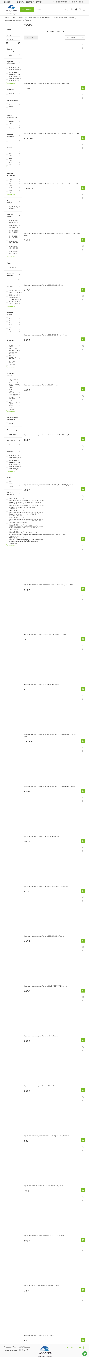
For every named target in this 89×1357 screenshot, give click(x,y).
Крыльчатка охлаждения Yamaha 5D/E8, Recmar (41, 836)
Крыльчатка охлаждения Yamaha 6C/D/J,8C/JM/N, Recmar (45, 986)
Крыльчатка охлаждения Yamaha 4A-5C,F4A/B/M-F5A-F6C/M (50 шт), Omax (51, 133)
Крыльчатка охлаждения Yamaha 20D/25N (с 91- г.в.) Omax (45, 335)
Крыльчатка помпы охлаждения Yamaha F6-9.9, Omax (43, 1186)
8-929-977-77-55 (60, 2)
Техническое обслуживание (64, 18)
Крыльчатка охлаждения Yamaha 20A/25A (39, 1335)
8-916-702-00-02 (76, 2)
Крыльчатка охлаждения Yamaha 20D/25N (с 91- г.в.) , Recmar (46, 1136)
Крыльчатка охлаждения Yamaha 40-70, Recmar (41, 1036)
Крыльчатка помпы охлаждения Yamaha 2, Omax (41, 1286)
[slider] (7, 42)
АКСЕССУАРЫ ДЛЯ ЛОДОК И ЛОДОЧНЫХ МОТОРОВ (31, 18)
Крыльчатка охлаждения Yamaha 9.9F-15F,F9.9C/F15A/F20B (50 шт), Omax (51, 183)
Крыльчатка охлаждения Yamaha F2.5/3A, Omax (41, 684)
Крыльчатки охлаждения (13, 20)
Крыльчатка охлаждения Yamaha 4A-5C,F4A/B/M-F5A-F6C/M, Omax (48, 485)
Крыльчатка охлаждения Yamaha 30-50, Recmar (41, 1086)
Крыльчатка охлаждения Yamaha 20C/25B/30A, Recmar (44, 936)
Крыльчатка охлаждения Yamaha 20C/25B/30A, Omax (43, 285)
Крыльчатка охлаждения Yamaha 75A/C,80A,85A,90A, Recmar (46, 886)
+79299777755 (10, 1347)
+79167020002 (24, 1347)
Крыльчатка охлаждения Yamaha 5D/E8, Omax (40, 385)
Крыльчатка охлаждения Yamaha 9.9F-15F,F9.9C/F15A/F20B (45, 1236)
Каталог (27, 10)
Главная (6, 18)
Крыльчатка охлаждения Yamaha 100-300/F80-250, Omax (45, 535)
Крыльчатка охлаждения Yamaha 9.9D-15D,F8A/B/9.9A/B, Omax (47, 83)
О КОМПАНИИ (9, 2)
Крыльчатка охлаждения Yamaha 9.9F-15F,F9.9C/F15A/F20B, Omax (48, 435)
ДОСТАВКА (30, 2)
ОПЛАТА (39, 2)
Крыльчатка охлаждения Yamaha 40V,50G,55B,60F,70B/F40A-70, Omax (49, 786)
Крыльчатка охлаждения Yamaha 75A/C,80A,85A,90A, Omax (45, 634)
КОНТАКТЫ (20, 2)
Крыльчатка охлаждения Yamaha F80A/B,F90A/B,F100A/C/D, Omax (48, 585)
